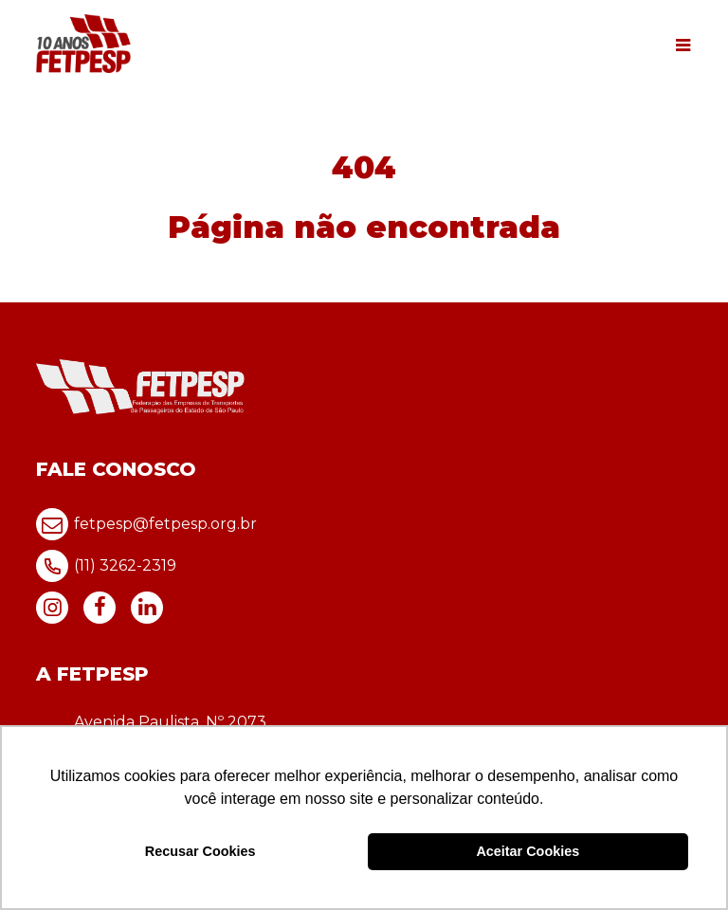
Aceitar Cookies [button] (527, 851)
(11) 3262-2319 (106, 566)
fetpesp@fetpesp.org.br (146, 524)
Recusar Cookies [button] (200, 851)
